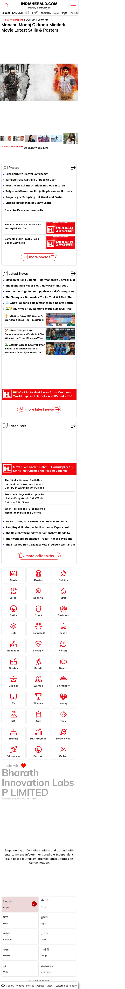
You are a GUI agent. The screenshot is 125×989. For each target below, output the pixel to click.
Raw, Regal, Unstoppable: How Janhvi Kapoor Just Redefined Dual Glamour (37, 528)
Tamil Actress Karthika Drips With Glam (31, 180)
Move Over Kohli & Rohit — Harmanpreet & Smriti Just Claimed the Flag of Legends (40, 280)
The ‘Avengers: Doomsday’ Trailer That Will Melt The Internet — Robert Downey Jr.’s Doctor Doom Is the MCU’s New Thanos (39, 297)
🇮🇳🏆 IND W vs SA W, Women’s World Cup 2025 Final (38, 309)
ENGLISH (17, 12)
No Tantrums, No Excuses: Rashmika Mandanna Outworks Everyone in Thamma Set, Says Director (38, 522)
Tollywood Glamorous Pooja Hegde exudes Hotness (39, 191)
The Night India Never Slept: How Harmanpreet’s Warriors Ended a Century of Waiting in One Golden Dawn (38, 286)
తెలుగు (6, 13)
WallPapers (17, 19)
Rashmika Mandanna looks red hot (25, 211)
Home (6, 19)
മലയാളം (46, 12)
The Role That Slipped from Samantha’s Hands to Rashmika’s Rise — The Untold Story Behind (38, 533)
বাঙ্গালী (35, 12)
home (3, 985)
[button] (73, 82)
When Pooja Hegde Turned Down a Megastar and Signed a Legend (25, 511)
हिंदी (27, 12)
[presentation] (73, 138)
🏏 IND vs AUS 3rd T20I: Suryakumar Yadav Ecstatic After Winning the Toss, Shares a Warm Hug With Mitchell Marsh (24, 334)
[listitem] (5, 138)
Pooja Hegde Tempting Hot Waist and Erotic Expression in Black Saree (34, 197)
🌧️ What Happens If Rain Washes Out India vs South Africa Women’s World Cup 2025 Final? (39, 303)
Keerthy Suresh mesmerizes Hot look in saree (35, 186)
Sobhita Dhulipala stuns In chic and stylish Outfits (23, 227)
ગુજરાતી (73, 12)
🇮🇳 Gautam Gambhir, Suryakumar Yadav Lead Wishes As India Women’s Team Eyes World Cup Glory (25, 348)
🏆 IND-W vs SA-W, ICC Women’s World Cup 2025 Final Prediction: (24, 319)
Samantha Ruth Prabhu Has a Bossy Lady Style (22, 241)
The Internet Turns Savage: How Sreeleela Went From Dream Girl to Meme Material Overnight (40, 545)
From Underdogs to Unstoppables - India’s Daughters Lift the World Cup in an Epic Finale (40, 292)
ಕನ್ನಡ (64, 12)
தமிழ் (56, 12)
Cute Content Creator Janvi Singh (27, 174)
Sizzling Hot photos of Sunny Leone (28, 203)
